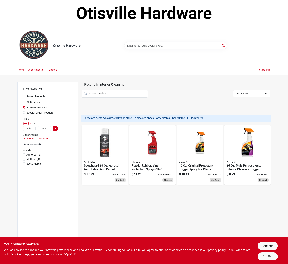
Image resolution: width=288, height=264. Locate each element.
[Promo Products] (24, 96)
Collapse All (29, 138)
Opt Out (268, 256)
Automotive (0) (32, 144)
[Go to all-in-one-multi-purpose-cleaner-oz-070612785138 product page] (247, 155)
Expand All (43, 138)
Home (20, 69)
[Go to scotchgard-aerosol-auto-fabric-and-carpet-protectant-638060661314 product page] (105, 155)
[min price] (29, 128)
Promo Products (35, 96)
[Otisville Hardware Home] (34, 45)
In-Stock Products (36, 107)
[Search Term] (175, 45)
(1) (33, 159)
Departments (35, 69)
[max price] (44, 128)
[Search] (223, 45)
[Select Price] (55, 128)
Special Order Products (39, 113)
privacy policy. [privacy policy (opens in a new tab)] (217, 250)
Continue (267, 246)
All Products (33, 102)
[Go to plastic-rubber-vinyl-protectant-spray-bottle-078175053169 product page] (152, 155)
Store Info (265, 69)
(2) (33, 154)
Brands (53, 69)
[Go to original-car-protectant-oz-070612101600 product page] (200, 155)
